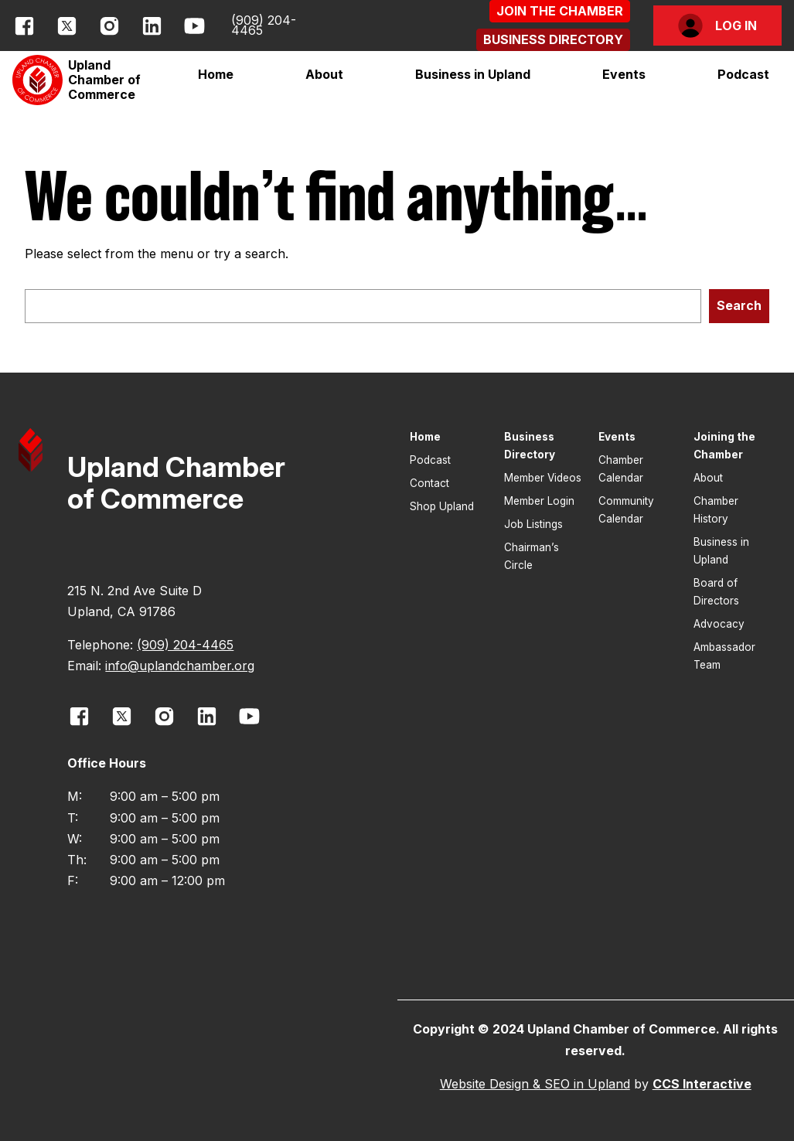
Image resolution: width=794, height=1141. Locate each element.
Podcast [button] (743, 74)
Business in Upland (472, 74)
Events (624, 74)
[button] (559, 11)
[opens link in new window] (24, 26)
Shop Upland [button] (442, 506)
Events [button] (617, 437)
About (324, 74)
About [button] (708, 478)
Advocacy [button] (719, 624)
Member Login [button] (539, 501)
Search (739, 305)
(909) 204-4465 (263, 25)
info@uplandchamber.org (179, 665)
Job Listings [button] (533, 524)
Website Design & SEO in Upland (535, 1084)
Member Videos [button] (542, 478)
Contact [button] (429, 483)
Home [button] (215, 74)
